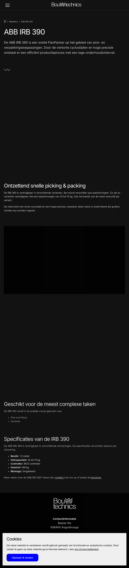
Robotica (13, 22)
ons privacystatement (87, 549)
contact (59, 479)
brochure (96, 479)
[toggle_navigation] (7, 5)
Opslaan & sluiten (22, 557)
